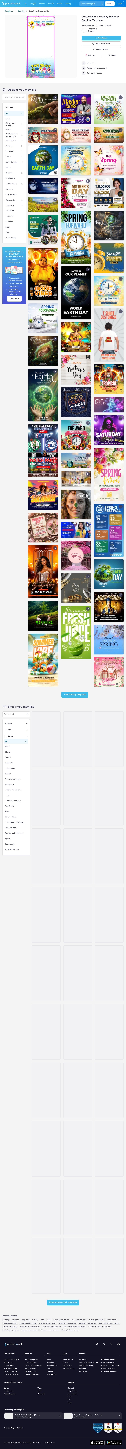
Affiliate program (10, 1368)
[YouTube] (118, 1344)
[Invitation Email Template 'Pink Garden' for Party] (46, 1207)
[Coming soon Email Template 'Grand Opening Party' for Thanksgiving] (77, 1149)
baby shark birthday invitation (109, 1323)
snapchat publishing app (28, 1323)
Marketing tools (30, 1371)
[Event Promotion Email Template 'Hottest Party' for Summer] (77, 915)
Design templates (31, 1360)
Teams (49, 1368)
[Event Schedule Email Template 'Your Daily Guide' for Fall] (46, 1032)
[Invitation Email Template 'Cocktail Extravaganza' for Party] (46, 915)
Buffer (39, 1391)
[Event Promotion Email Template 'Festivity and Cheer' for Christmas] (109, 1149)
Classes (66, 1362)
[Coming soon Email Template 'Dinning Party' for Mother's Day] (77, 1266)
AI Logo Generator (108, 1368)
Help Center (72, 1391)
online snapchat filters (95, 1320)
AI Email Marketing (86, 1365)
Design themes (30, 1368)
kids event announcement (49, 1330)
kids (48, 1320)
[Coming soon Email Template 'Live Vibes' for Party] (109, 856)
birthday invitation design (70, 1330)
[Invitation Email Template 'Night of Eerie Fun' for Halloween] (77, 1207)
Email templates (30, 1362)
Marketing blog (68, 1368)
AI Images (83, 1371)
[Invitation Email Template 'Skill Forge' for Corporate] (77, 856)
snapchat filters (112, 1320)
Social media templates (33, 1365)
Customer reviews (11, 1374)
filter (42, 1320)
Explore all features (31, 1374)
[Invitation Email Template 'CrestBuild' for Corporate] (77, 797)
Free (49, 1360)
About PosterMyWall (11, 1360)
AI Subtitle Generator (109, 1360)
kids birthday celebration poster (74, 1326)
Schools (50, 1371)
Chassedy (91, 31)
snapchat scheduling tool (87, 1323)
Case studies (9, 1365)
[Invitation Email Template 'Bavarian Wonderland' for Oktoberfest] (77, 1032)
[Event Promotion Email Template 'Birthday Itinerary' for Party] (77, 739)
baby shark (25, 1320)
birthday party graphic (11, 1330)
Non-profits (51, 1374)
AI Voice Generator (108, 1362)
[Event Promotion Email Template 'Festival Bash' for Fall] (46, 1266)
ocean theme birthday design (30, 1326)
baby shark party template (52, 1326)
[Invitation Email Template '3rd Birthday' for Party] (46, 739)
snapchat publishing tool (47, 1323)
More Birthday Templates (75, 694)
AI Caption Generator (109, 1371)
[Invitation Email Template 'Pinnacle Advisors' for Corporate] (109, 797)
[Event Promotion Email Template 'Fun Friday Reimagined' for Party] (77, 973)
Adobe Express (10, 1394)
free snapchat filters (78, 1320)
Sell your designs (10, 1371)
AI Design (83, 1360)
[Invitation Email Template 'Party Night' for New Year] (109, 1090)
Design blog (67, 1365)
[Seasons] (27, 730)
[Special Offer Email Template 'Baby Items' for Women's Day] (109, 739)
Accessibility (72, 1394)
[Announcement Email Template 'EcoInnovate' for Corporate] (46, 856)
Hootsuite (41, 1394)
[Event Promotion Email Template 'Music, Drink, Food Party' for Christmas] (109, 915)
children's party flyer (10, 1326)
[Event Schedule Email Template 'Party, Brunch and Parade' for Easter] (77, 1090)
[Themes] (27, 736)
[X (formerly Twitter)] (111, 1344)
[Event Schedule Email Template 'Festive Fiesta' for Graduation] (46, 1090)
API (69, 1400)
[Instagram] (104, 1344)
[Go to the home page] (10, 3)
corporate (15, 1320)
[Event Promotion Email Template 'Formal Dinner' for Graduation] (109, 1266)
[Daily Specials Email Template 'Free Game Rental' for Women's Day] (109, 1207)
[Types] (27, 723)
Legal (70, 1403)
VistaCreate (8, 1391)
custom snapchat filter (61, 1320)
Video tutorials (68, 1360)
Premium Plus (52, 1365)
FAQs (70, 1397)
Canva (6, 1388)
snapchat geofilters (10, 1323)
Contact (71, 1388)
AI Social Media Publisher (88, 1362)
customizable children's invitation (99, 1326)
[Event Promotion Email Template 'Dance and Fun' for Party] (109, 1032)
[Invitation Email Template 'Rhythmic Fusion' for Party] (46, 973)
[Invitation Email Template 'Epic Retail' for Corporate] (46, 797)
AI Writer (82, 1368)
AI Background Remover (110, 1365)
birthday (6, 1320)
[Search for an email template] (14, 714)
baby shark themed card (29, 1330)
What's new (8, 1362)
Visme (39, 1388)
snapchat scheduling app (67, 1323)
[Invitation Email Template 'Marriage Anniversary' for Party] (46, 1149)
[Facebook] (96, 1344)
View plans (14, 298)
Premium (50, 1362)
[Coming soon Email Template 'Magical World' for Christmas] (109, 973)
